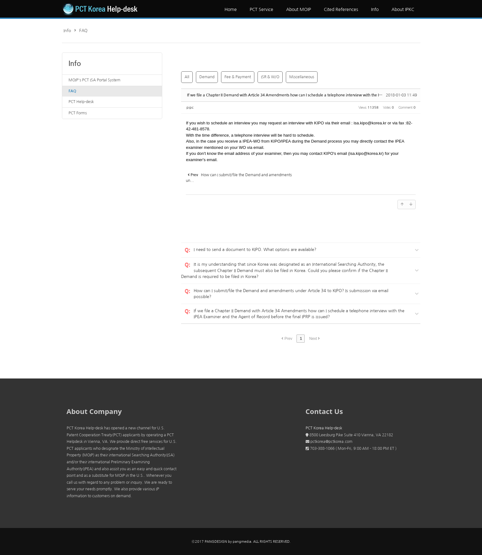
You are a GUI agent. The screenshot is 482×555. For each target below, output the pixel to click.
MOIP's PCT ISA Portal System (94, 80)
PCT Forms (78, 113)
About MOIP (298, 9)
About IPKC (402, 9)
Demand (206, 77)
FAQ (83, 31)
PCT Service (261, 9)
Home (230, 9)
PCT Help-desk (81, 102)
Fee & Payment (237, 77)
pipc (189, 107)
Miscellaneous (301, 77)
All (187, 77)
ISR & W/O (270, 77)
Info (375, 9)
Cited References (341, 9)
